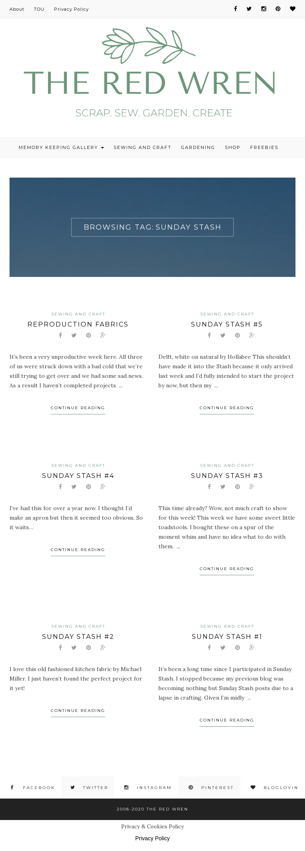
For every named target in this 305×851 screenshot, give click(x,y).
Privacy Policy (71, 9)
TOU (39, 9)
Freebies (264, 147)
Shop (233, 147)
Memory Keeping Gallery (61, 147)
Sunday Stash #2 (78, 636)
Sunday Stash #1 (227, 636)
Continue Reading (78, 407)
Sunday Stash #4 (78, 476)
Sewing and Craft (143, 147)
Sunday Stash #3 (227, 476)
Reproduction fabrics (78, 324)
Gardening (198, 147)
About (17, 9)
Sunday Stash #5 (227, 324)
